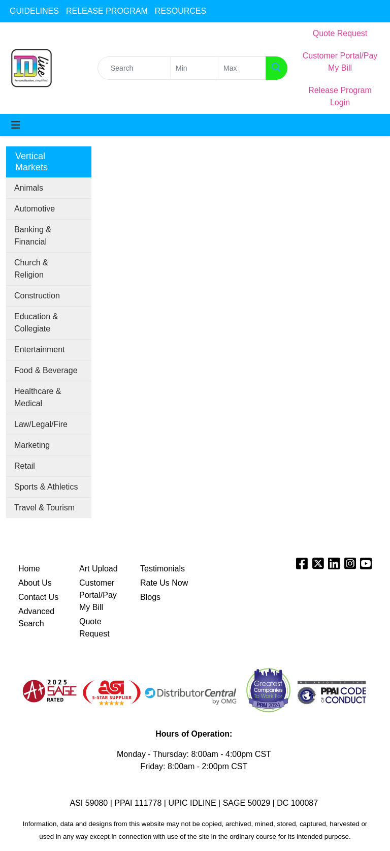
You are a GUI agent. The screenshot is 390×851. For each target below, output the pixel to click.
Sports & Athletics (46, 486)
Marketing (32, 445)
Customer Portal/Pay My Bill (98, 595)
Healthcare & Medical (37, 397)
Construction (37, 295)
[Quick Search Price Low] (194, 68)
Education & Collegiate (36, 322)
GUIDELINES (34, 11)
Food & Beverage (46, 370)
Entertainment (39, 349)
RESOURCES (180, 11)
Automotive (34, 208)
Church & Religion (31, 268)
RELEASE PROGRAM (107, 11)
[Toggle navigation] (15, 125)
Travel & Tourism (44, 507)
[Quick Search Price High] (242, 68)
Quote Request (94, 627)
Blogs (150, 597)
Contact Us (38, 597)
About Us (35, 583)
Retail (24, 466)
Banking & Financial (32, 235)
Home (29, 568)
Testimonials (162, 568)
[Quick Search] (134, 68)
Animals (28, 188)
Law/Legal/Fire (41, 424)
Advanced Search (36, 617)
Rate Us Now (164, 583)
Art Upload (98, 568)
